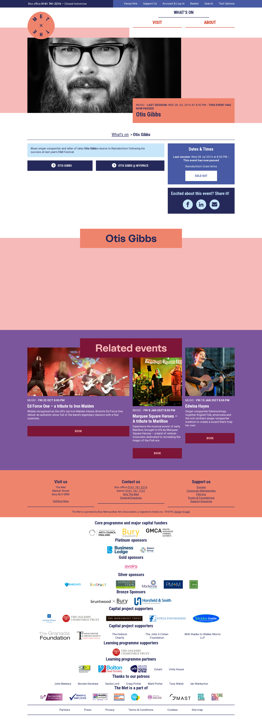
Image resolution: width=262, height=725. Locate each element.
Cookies (172, 709)
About (210, 22)
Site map (197, 709)
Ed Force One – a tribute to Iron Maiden (60, 406)
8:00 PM (59, 400)
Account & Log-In (173, 3)
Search (208, 3)
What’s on (184, 12)
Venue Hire (130, 3)
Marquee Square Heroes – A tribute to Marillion (155, 419)
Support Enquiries (201, 501)
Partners (64, 709)
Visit (157, 22)
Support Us (150, 3)
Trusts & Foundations (201, 497)
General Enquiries (131, 497)
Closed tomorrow (75, 3)
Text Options (227, 3)
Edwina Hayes (197, 406)
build (187, 511)
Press (87, 709)
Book (78, 431)
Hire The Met (131, 494)
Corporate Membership (201, 490)
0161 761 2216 (137, 487)
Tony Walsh (176, 683)
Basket (194, 3)
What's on (120, 134)
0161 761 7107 (135, 490)
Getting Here (61, 501)
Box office (44, 3)
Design (178, 511)
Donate (201, 487)
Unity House (176, 669)
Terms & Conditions (140, 709)
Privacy (109, 709)
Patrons (201, 494)
